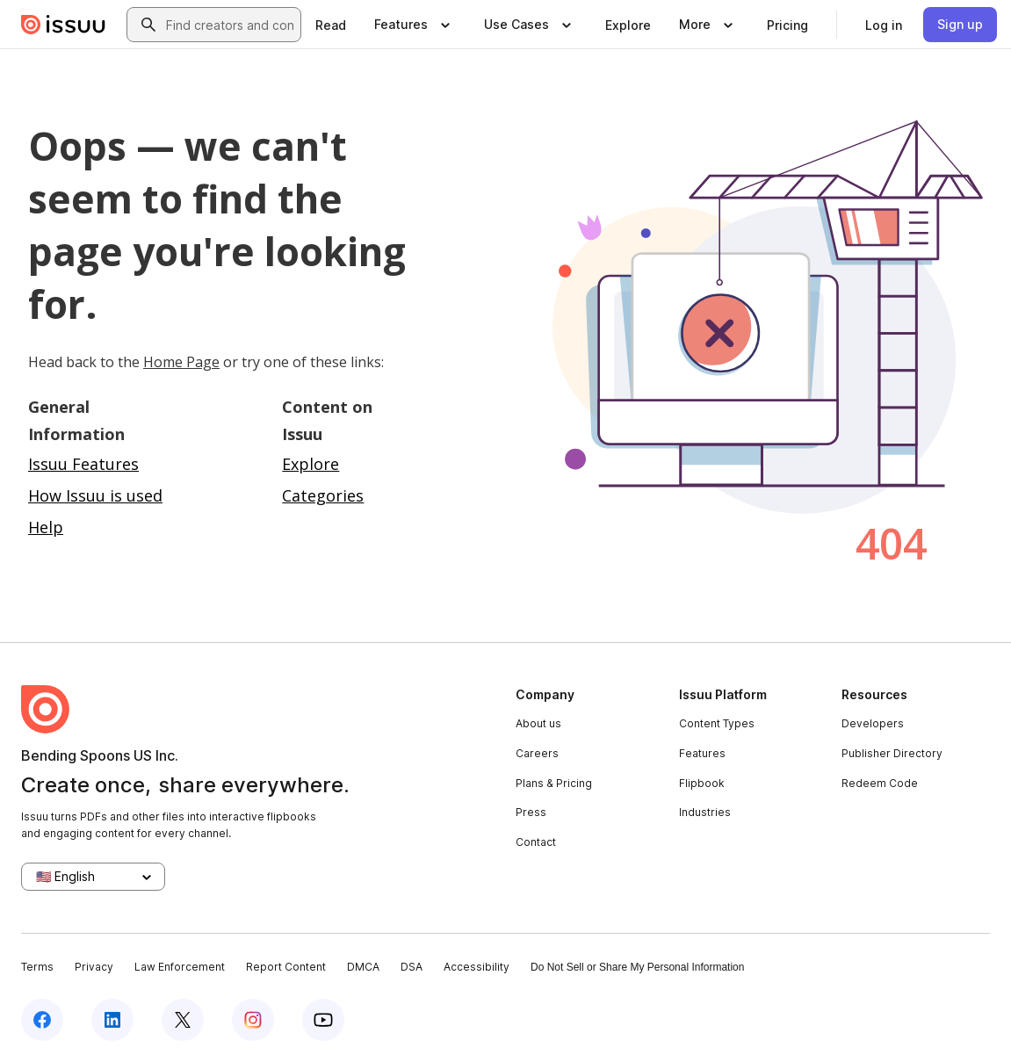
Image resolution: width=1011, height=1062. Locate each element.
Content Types (717, 723)
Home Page (181, 362)
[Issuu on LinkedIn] (112, 1020)
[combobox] (229, 24)
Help (45, 527)
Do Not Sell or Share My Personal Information (637, 967)
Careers (537, 753)
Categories (323, 495)
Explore (310, 463)
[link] (330, 24)
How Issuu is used (95, 495)
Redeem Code (879, 783)
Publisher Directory (891, 753)
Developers (872, 723)
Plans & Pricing (554, 783)
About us (538, 723)
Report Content (286, 966)
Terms (37, 966)
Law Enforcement (179, 966)
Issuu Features (83, 463)
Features (702, 753)
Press (531, 812)
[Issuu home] (63, 24)
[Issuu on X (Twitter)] (183, 1020)
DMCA (363, 966)
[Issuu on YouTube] (323, 1020)
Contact (536, 842)
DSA (411, 966)
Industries (705, 812)
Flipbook (702, 783)
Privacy (94, 966)
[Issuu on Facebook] (42, 1020)
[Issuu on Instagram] (253, 1020)
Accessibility (476, 966)
